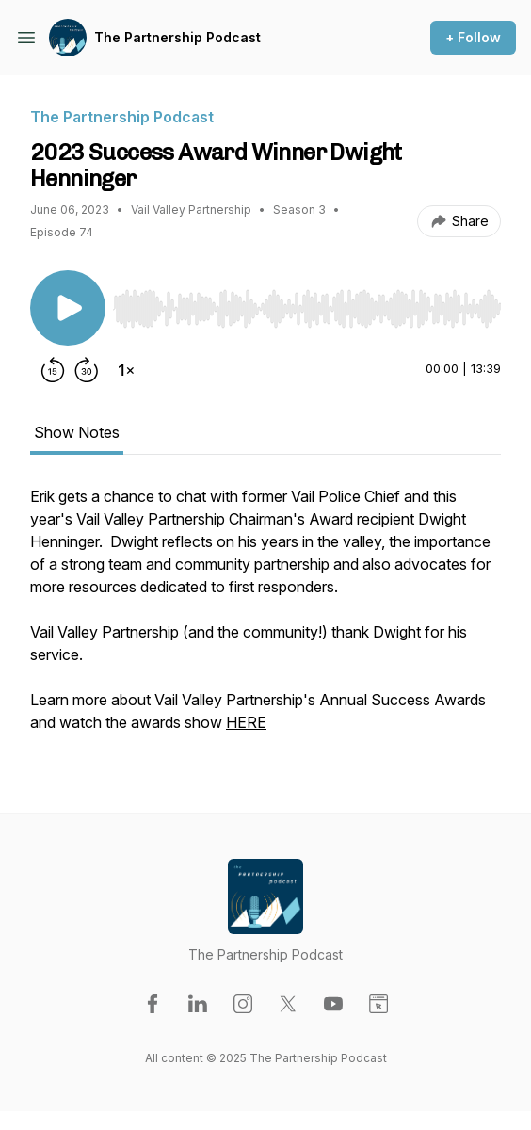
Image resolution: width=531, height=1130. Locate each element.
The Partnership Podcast (177, 37)
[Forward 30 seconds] (86, 370)
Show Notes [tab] (77, 432)
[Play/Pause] (67, 308)
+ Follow (473, 37)
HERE (246, 722)
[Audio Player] (307, 303)
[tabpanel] (265, 618)
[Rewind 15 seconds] (53, 370)
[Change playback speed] (126, 370)
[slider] (307, 309)
